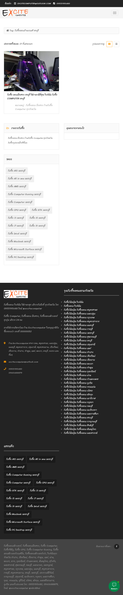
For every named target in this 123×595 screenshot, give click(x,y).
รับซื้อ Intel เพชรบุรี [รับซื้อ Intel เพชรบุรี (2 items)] (17, 234)
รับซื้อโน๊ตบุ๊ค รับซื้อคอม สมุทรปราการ (81, 321)
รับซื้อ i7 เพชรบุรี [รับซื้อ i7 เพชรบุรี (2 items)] (16, 226)
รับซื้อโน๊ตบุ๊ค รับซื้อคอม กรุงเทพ (79, 318)
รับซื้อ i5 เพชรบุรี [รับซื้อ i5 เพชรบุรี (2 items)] (37, 218)
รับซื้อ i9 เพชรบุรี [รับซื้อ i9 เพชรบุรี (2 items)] (37, 226)
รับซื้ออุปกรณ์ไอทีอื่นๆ (17, 143)
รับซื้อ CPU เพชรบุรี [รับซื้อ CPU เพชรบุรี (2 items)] (17, 210)
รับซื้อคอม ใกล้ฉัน (72, 306)
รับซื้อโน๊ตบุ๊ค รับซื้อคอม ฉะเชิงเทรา (80, 410)
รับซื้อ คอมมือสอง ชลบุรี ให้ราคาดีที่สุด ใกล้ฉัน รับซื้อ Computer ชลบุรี (32, 97)
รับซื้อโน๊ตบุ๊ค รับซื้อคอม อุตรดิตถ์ (80, 371)
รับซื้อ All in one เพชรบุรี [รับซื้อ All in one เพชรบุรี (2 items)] (20, 179)
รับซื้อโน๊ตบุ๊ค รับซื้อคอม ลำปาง (78, 352)
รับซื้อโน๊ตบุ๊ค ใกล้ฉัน (73, 302)
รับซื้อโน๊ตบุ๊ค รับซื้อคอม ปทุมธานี (79, 344)
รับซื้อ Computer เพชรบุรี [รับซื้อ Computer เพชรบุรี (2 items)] (20, 202)
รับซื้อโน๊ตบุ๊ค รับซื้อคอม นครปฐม (79, 314)
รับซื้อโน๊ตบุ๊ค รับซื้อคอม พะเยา (78, 364)
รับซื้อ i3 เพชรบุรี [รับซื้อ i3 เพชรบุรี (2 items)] (16, 218)
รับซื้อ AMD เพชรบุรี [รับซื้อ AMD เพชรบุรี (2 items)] (17, 186)
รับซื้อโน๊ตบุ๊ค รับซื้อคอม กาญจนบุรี (80, 421)
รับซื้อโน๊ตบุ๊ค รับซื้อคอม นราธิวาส (80, 398)
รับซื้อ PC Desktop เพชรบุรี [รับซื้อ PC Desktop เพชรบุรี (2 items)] (21, 257)
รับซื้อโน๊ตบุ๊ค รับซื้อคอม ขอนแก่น (79, 387)
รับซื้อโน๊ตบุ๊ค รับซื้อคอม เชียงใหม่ (79, 356)
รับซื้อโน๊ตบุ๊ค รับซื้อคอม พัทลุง (78, 395)
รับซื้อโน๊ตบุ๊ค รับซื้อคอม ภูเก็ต (78, 383)
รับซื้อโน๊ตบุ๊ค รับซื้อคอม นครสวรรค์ (80, 433)
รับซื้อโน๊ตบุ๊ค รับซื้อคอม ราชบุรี (78, 329)
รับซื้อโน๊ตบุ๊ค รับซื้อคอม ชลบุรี (78, 341)
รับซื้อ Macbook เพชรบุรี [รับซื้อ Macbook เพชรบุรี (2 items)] (19, 242)
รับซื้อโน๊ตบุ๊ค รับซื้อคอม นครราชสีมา (81, 414)
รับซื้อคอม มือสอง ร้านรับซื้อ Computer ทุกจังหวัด (34, 107)
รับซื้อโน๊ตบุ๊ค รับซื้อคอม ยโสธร (78, 391)
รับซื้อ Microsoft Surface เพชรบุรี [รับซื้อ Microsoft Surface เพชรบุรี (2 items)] (25, 249)
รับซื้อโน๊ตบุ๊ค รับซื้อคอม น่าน (77, 375)
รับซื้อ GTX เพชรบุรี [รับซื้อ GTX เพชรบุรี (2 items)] (41, 210)
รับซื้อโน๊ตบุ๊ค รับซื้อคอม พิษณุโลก (80, 429)
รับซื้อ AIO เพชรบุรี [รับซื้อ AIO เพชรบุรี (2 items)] (16, 171)
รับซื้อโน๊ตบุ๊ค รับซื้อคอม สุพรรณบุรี (80, 337)
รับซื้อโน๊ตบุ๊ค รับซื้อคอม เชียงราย (79, 360)
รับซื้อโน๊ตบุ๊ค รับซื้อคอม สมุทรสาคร (81, 310)
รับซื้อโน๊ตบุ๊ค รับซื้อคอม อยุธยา (78, 402)
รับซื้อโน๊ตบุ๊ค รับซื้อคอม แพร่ (77, 348)
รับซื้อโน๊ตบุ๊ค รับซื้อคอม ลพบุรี (78, 406)
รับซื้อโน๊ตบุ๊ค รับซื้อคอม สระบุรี (78, 418)
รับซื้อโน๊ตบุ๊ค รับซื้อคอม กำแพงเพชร (81, 379)
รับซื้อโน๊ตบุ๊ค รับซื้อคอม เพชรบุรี (79, 333)
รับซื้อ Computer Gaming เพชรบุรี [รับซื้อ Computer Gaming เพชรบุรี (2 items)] (24, 194)
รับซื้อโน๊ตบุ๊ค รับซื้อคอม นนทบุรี (79, 325)
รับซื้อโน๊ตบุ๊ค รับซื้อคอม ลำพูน (78, 368)
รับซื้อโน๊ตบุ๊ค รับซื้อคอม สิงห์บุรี (79, 425)
